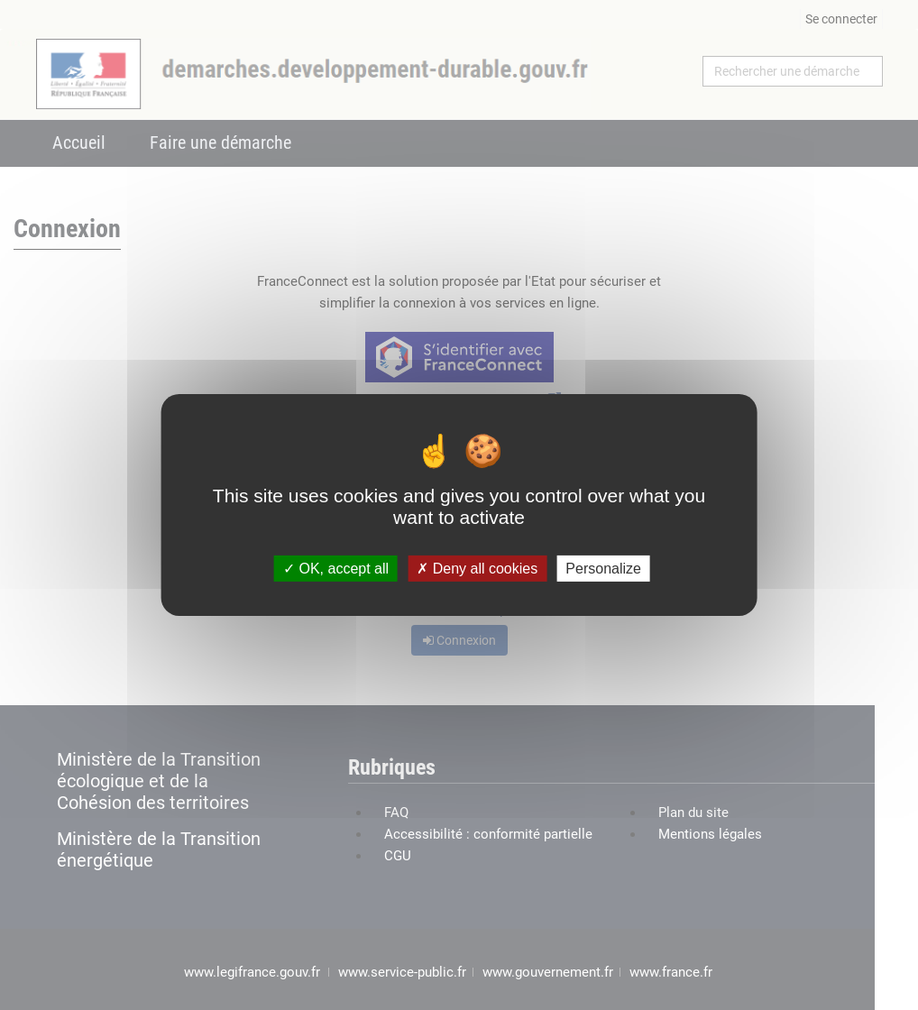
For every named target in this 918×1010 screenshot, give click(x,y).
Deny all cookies (477, 568)
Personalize (603, 568)
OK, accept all (336, 568)
